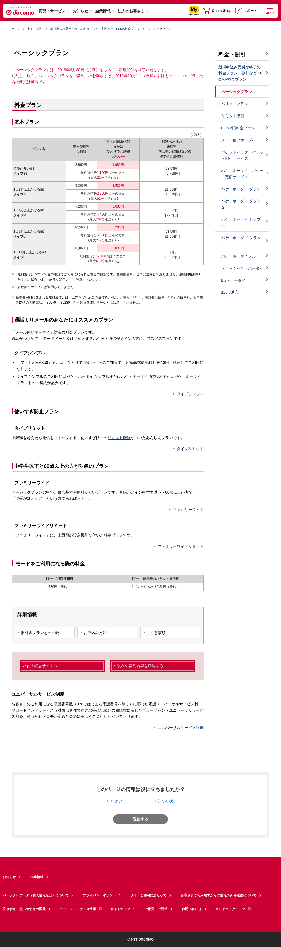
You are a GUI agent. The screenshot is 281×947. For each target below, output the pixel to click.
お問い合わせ (191, 909)
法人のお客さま (131, 11)
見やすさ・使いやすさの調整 (24, 909)
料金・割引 (35, 28)
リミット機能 (119, 437)
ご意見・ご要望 (155, 909)
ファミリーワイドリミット (181, 546)
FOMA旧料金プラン (238, 128)
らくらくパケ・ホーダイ (242, 268)
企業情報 (103, 11)
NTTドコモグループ (233, 909)
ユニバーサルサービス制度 (181, 727)
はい (118, 801)
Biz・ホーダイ (233, 280)
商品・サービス (52, 11)
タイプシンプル (190, 394)
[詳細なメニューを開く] (269, 10)
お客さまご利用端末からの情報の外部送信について (218, 895)
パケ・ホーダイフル (238, 256)
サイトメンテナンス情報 (81, 909)
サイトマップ (120, 909)
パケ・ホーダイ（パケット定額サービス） (242, 173)
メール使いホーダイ (238, 140)
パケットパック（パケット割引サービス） (242, 155)
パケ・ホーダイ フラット (241, 241)
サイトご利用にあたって (148, 895)
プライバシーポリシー (99, 895)
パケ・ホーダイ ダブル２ (241, 204)
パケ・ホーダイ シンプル (241, 222)
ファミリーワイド (188, 509)
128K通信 (229, 292)
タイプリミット (190, 448)
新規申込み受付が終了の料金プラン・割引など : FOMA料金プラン (95, 28)
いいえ (168, 801)
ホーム (16, 28)
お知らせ (80, 11)
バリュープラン (234, 104)
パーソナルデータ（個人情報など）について (36, 895)
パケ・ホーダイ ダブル (241, 189)
